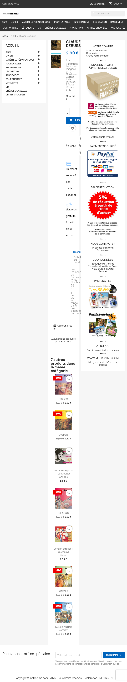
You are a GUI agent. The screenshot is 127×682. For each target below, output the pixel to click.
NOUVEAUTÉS (118, 27)
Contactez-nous (10, 3)
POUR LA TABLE (62, 22)
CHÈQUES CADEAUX (55, 27)
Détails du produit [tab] (78, 259)
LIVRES (14, 22)
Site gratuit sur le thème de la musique (102, 363)
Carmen (63, 590)
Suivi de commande (96, 50)
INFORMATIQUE (81, 22)
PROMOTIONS (77, 27)
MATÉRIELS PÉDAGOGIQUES (36, 22)
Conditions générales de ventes (103, 350)
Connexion (92, 53)
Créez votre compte (97, 55)
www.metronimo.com (103, 358)
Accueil (12, 45)
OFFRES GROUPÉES (97, 27)
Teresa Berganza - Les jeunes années (63, 474)
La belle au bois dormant (63, 628)
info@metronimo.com (102, 247)
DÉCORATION (100, 22)
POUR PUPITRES (10, 27)
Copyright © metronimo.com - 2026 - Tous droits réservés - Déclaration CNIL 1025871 (64, 678)
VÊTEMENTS (28, 27)
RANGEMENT (116, 22)
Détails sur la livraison (103, 136)
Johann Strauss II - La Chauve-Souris (63, 552)
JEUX (4, 22)
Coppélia (63, 434)
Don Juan (63, 512)
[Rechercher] (108, 13)
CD (39, 27)
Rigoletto (64, 398)
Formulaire (103, 250)
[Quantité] (70, 104)
